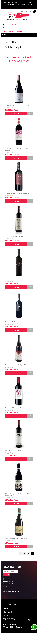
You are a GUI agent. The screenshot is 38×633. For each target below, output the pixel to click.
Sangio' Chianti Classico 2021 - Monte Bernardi (16, 149)
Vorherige (20, 553)
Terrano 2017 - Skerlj (11, 322)
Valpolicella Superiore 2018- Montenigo (17, 538)
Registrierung (8, 31)
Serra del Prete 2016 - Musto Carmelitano (17, 193)
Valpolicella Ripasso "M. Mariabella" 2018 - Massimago (18, 494)
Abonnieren (7, 591)
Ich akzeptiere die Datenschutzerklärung (9, 582)
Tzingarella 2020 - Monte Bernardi (15, 408)
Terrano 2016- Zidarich (12, 279)
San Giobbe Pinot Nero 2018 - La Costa (17, 105)
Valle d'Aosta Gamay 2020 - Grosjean (16, 451)
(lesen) (5, 586)
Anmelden (19, 31)
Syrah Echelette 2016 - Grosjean (14, 236)
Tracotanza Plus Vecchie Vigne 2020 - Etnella (18, 365)
